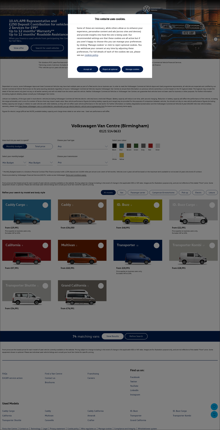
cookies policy (91, 55)
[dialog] (110, 215)
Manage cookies (132, 69)
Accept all (87, 69)
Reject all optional (110, 69)
